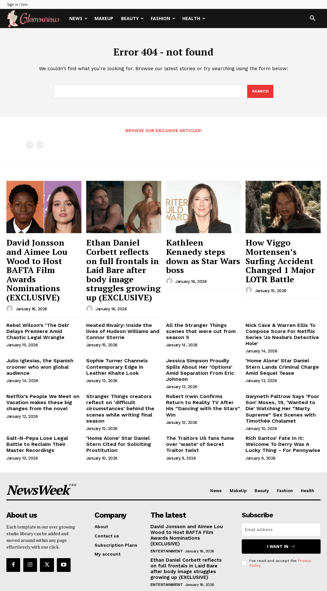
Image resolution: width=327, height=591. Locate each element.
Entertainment (166, 498)
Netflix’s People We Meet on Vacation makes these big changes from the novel (38, 361)
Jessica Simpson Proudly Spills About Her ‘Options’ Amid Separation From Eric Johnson (202, 334)
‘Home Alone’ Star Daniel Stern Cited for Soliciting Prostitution (122, 396)
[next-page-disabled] (40, 147)
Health (193, 18)
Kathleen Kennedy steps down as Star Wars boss (202, 246)
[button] (312, 19)
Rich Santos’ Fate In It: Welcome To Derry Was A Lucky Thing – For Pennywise (282, 399)
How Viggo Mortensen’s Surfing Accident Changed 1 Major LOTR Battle (282, 253)
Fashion (163, 18)
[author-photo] (10, 280)
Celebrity (160, 552)
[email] (281, 483)
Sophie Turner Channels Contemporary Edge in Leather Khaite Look (121, 334)
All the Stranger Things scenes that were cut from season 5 (201, 299)
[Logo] (36, 18)
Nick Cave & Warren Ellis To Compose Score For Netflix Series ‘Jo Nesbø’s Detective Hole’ (278, 304)
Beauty (132, 18)
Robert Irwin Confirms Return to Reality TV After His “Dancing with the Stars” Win (202, 361)
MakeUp (104, 18)
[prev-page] (30, 147)
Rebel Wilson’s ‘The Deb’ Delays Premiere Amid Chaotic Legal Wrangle (43, 302)
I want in (281, 500)
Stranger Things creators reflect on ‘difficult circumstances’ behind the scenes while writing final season (123, 363)
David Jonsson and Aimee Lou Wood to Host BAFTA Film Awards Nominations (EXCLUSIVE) (38, 256)
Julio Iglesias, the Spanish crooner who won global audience (36, 334)
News (78, 18)
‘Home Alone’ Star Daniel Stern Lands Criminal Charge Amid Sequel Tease (281, 334)
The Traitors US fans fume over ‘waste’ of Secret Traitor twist (202, 396)
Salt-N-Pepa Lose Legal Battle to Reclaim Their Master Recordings (41, 399)
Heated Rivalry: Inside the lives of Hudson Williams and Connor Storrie (122, 302)
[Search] (260, 93)
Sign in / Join (17, 4)
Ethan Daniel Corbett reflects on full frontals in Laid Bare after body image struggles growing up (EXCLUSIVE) (123, 256)
